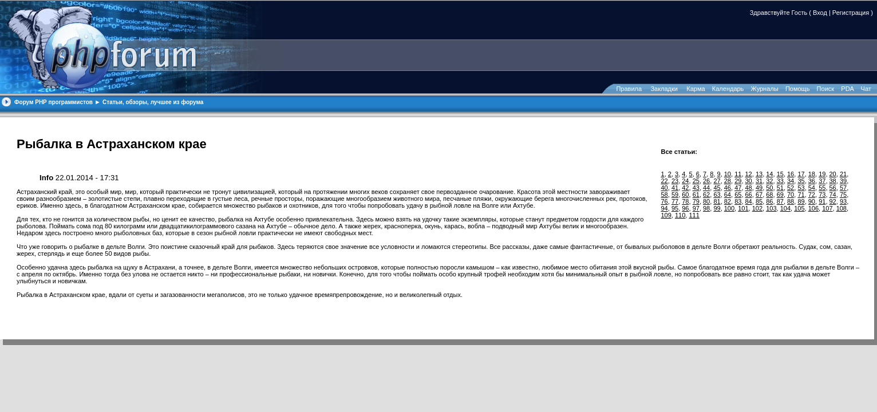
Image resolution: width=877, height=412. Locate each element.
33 (780, 180)
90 (811, 201)
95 (674, 208)
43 (696, 187)
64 (727, 194)
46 (727, 187)
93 (843, 201)
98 (706, 208)
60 (685, 194)
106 (813, 208)
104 (785, 208)
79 (696, 201)
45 (716, 187)
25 (696, 180)
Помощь (797, 88)
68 (769, 194)
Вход (820, 12)
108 (841, 208)
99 (716, 208)
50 (769, 187)
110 (680, 215)
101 (743, 208)
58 (664, 194)
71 (800, 194)
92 (832, 201)
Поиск (825, 88)
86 (769, 201)
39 (843, 180)
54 (811, 187)
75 (843, 194)
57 (843, 187)
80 (706, 201)
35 (800, 180)
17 (800, 174)
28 (727, 180)
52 (790, 187)
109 (666, 215)
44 (706, 187)
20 (832, 174)
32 (769, 180)
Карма (695, 88)
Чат (865, 88)
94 (664, 208)
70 (790, 194)
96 (685, 208)
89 (800, 201)
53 (800, 187)
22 (664, 180)
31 (759, 180)
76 (664, 201)
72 (811, 194)
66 (748, 194)
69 (780, 194)
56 (832, 187)
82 (727, 201)
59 (674, 194)
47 (737, 187)
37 (822, 180)
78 (685, 201)
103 (771, 208)
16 (790, 174)
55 (822, 187)
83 (737, 201)
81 (716, 201)
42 (685, 187)
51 (780, 187)
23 (674, 180)
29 (737, 180)
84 (748, 201)
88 (790, 201)
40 (664, 187)
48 (748, 187)
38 (832, 180)
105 (799, 208)
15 (780, 174)
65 (737, 194)
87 (780, 201)
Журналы (765, 88)
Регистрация (850, 12)
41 (674, 187)
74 (832, 194)
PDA (847, 88)
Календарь (728, 88)
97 (696, 208)
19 (822, 174)
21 (843, 174)
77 (674, 201)
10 (727, 174)
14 (769, 174)
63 (716, 194)
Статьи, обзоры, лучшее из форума (152, 102)
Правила (629, 88)
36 (811, 180)
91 (822, 201)
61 (696, 194)
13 (759, 174)
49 (759, 187)
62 (706, 194)
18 (811, 174)
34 (790, 180)
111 (694, 215)
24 (685, 180)
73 (822, 194)
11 (737, 174)
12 (748, 174)
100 (729, 208)
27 (716, 180)
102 (757, 208)
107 (827, 208)
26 (706, 180)
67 (759, 194)
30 (748, 180)
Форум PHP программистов (53, 102)
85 (759, 201)
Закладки (664, 88)
